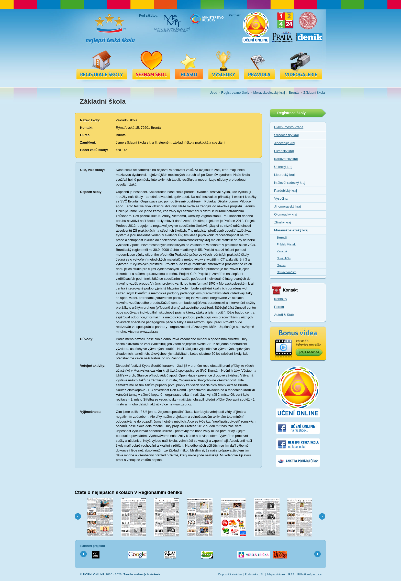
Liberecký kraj (284, 175)
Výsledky (223, 65)
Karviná (282, 251)
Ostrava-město (286, 272)
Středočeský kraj (286, 135)
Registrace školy (101, 65)
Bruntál (294, 92)
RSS (291, 574)
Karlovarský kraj (286, 159)
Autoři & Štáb (284, 315)
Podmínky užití (254, 574)
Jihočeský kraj (284, 143)
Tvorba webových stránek (142, 574)
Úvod (213, 92)
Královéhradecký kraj (289, 183)
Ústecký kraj (283, 167)
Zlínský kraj (282, 222)
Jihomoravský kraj (287, 206)
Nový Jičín (284, 258)
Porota (279, 307)
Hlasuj (189, 65)
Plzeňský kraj (284, 151)
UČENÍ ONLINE (94, 574)
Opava (281, 265)
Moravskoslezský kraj (269, 92)
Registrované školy (151, 65)
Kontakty (280, 299)
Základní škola (314, 92)
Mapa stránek (276, 574)
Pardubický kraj (285, 190)
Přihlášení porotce (309, 574)
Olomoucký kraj (285, 214)
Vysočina (280, 198)
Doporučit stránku (230, 574)
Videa (301, 65)
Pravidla (259, 65)
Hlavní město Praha (288, 127)
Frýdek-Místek (286, 244)
